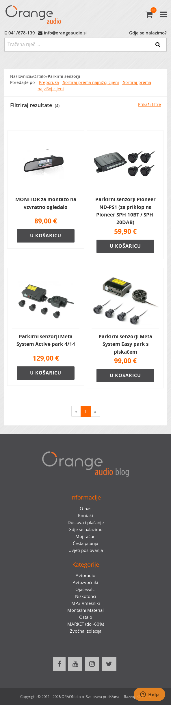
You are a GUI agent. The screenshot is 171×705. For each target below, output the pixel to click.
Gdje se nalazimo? (148, 33)
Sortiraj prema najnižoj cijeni (90, 82)
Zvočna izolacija (85, 631)
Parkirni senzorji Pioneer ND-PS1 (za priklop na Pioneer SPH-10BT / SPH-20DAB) (125, 210)
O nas (85, 508)
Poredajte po (22, 82)
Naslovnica (20, 76)
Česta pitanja (85, 543)
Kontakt (85, 515)
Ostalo (39, 76)
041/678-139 (21, 33)
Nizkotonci (85, 596)
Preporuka (49, 82)
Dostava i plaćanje (86, 522)
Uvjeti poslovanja (85, 550)
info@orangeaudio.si (65, 33)
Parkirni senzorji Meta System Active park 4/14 (45, 340)
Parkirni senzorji (64, 76)
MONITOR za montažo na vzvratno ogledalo (45, 203)
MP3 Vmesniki (85, 603)
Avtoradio (85, 575)
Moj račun (85, 536)
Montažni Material (85, 610)
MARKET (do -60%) (85, 624)
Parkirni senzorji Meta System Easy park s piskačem (125, 344)
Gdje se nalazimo (85, 529)
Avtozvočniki (85, 582)
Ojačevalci (85, 589)
